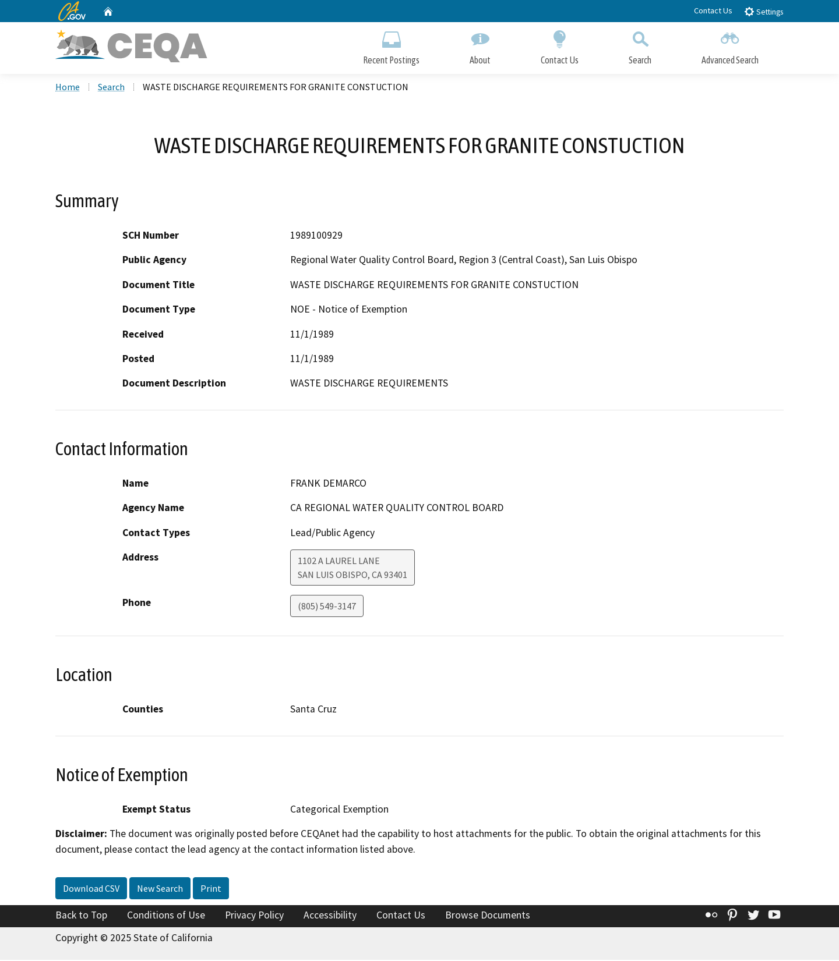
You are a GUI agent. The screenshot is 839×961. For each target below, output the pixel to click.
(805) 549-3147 (327, 607)
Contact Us (713, 10)
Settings (763, 11)
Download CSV (91, 889)
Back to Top (81, 916)
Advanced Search (730, 45)
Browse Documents (487, 916)
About (480, 45)
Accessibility (330, 916)
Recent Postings (391, 45)
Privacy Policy (254, 916)
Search (640, 45)
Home (67, 88)
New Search (160, 889)
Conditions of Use (166, 916)
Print (210, 889)
